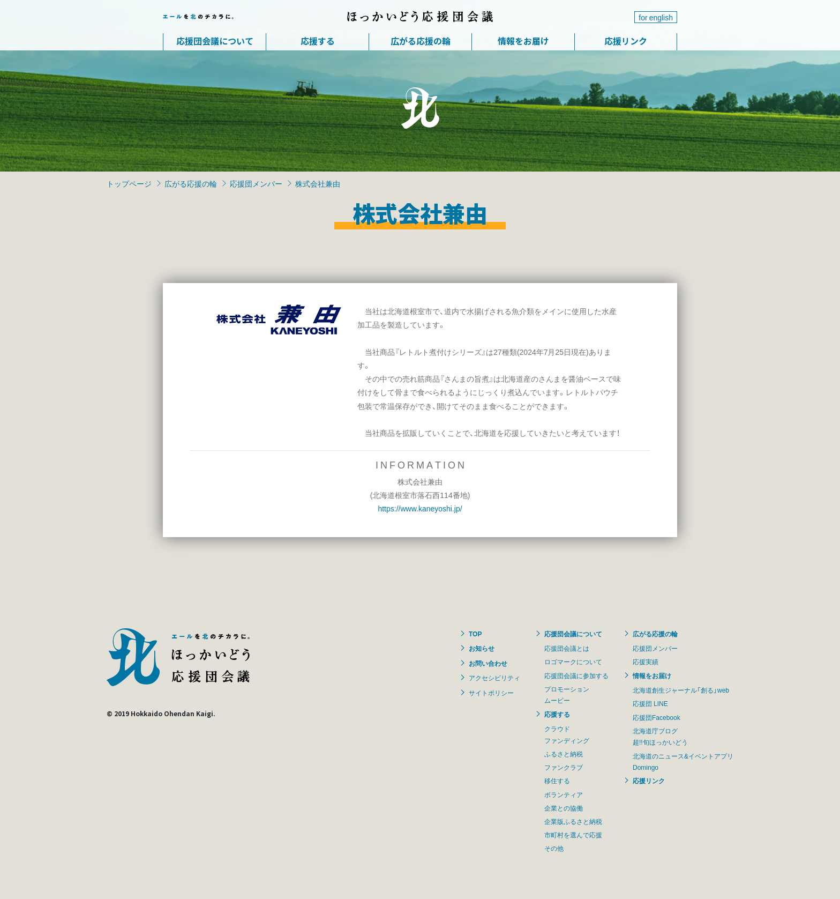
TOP (475, 633)
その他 (554, 848)
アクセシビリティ (494, 677)
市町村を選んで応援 (573, 834)
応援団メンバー (256, 183)
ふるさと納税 (563, 754)
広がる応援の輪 (421, 40)
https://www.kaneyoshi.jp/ (420, 508)
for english (656, 17)
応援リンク (625, 40)
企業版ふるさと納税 (573, 821)
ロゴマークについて (573, 661)
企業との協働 (563, 808)
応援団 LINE (650, 703)
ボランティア (563, 794)
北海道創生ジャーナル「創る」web (681, 690)
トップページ (129, 183)
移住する (557, 780)
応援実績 (645, 661)
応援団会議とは (566, 648)
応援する (318, 40)
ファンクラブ (563, 767)
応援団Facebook (656, 717)
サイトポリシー (491, 692)
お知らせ (481, 648)
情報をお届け (523, 40)
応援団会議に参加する (576, 675)
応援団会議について (214, 40)
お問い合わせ (488, 663)
